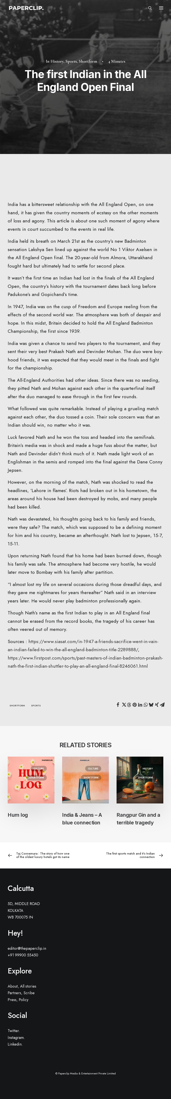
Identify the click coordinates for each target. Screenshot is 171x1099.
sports (36, 705)
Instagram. (16, 1037)
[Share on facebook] (117, 704)
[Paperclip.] (26, 8)
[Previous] (39, 855)
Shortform (88, 61)
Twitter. (14, 1031)
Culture (39, 768)
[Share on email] (162, 704)
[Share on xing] (156, 704)
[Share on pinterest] (134, 704)
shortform (17, 705)
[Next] (132, 855)
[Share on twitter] (123, 704)
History (57, 61)
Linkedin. (15, 1044)
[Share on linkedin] (140, 704)
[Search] (148, 8)
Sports (71, 61)
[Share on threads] (129, 704)
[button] (161, 8)
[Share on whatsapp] (145, 704)
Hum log (18, 815)
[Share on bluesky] (151, 704)
